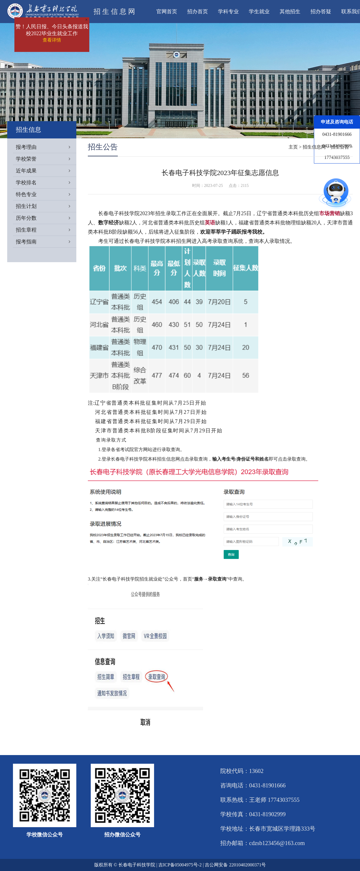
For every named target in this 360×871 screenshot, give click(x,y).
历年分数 (46, 218)
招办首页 (197, 11)
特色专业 (46, 194)
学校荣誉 (46, 159)
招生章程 (46, 230)
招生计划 (46, 206)
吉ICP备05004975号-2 (180, 864)
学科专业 (228, 11)
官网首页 (166, 11)
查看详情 (52, 39)
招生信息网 (314, 146)
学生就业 (259, 11)
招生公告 (340, 146)
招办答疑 (320, 11)
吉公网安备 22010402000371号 (235, 864)
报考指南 (46, 241)
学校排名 (46, 182)
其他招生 (290, 11)
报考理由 (46, 147)
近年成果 (46, 171)
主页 (293, 146)
